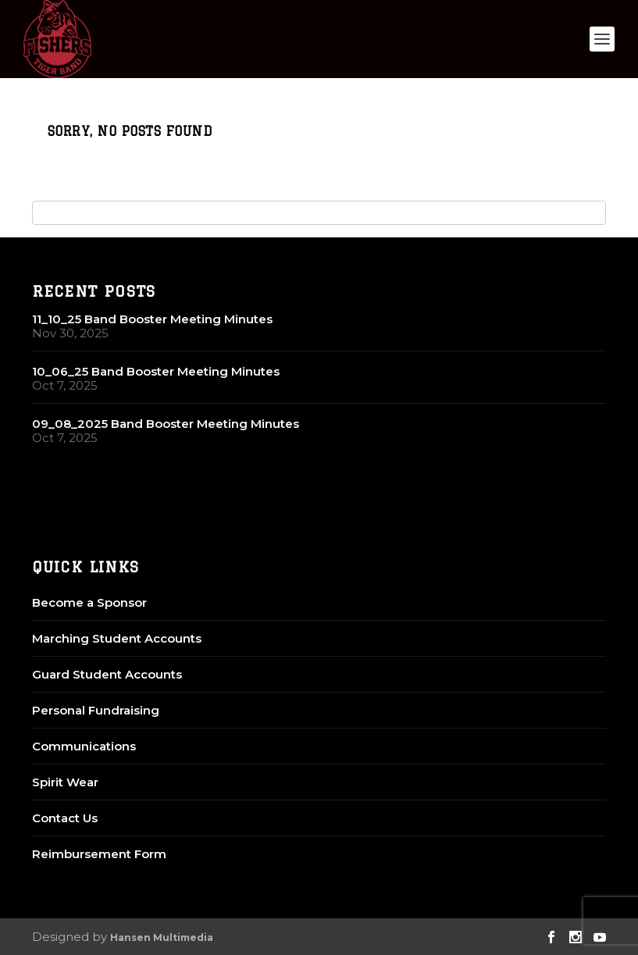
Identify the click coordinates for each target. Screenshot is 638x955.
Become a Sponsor (89, 602)
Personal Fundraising (95, 710)
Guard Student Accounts (107, 674)
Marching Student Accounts (116, 638)
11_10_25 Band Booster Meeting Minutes (152, 319)
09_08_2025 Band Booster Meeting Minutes (165, 423)
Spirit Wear (65, 782)
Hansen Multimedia (161, 937)
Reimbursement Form (99, 853)
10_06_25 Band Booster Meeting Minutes (156, 371)
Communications (84, 746)
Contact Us (65, 818)
